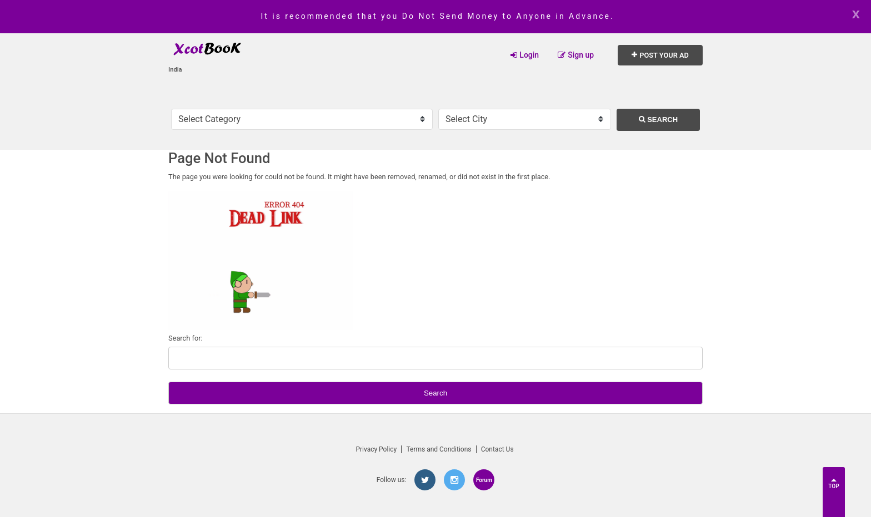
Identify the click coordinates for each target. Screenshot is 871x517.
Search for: (185, 338)
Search (658, 119)
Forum (484, 480)
